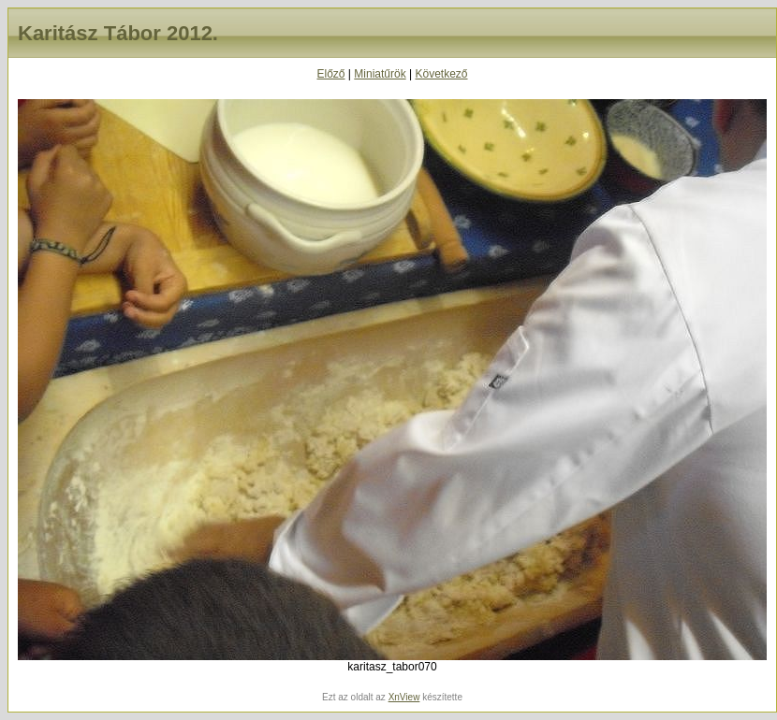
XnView (404, 697)
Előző (330, 73)
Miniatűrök (379, 73)
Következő (441, 73)
